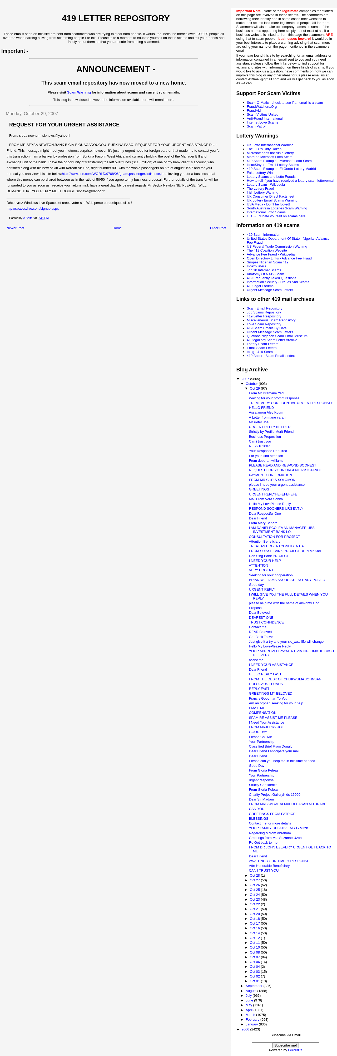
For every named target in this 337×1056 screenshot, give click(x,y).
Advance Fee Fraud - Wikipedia (271, 254)
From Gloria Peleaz (264, 770)
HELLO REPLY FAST (265, 674)
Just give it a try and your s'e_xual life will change (286, 642)
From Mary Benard (263, 523)
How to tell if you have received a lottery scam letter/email (290, 181)
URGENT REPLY (262, 589)
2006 (246, 1029)
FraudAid (254, 110)
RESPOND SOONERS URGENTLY (276, 508)
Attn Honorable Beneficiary (269, 866)
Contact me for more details (270, 823)
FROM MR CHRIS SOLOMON (272, 480)
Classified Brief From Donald (271, 746)
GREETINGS (259, 489)
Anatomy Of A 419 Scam (265, 274)
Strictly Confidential (263, 785)
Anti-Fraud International (265, 118)
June (250, 1000)
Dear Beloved (259, 613)
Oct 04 (255, 967)
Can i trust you (260, 441)
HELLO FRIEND (261, 408)
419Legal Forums (260, 286)
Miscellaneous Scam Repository (271, 320)
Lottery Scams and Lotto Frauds (271, 177)
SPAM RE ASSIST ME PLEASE (273, 718)
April (250, 1010)
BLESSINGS (259, 819)
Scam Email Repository (265, 308)
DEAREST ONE (261, 618)
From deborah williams (266, 461)
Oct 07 (255, 957)
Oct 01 (255, 981)
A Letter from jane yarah (267, 417)
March (251, 1015)
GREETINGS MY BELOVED (270, 693)
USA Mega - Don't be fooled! (268, 204)
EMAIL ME (257, 708)
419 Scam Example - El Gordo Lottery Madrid (281, 169)
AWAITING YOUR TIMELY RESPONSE (279, 861)
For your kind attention (266, 456)
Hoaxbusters (256, 266)
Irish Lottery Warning (262, 192)
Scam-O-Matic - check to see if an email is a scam (285, 103)
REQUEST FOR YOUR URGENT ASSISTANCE (285, 470)
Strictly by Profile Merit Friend (271, 432)
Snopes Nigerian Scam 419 (268, 262)
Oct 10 (255, 947)
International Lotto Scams (266, 212)
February (253, 1019)
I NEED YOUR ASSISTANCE (271, 665)
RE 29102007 (259, 446)
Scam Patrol (256, 126)
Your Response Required (268, 451)
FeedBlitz (295, 1050)
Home (117, 228)
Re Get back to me (263, 842)
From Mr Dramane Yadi (267, 393)
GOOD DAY (258, 732)
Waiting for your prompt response (274, 398)
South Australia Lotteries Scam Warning (277, 208)
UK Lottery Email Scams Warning (272, 200)
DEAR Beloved (260, 632)
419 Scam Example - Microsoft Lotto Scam (279, 161)
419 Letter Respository (264, 316)
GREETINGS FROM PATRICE (272, 814)
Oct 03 (255, 972)
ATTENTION (258, 565)
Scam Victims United (263, 114)
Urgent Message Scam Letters (270, 290)
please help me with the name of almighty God (284, 603)
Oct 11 (255, 943)
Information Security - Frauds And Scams (278, 282)
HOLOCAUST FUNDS (266, 684)
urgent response (261, 780)
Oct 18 (255, 919)
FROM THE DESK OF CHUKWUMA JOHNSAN (285, 679)
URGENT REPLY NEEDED (270, 427)
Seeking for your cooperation (271, 575)
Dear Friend (258, 518)
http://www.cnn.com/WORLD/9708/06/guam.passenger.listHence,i (112, 174)
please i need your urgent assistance (277, 485)
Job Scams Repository (264, 312)
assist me (256, 660)
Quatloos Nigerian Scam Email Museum (277, 336)
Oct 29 (255, 388)
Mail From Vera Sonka (266, 499)
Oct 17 (255, 923)
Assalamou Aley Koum (266, 412)
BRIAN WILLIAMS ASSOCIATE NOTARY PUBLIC (287, 580)
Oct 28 (255, 875)
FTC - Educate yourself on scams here (276, 216)
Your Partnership (261, 742)
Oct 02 (255, 976)
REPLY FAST (259, 689)
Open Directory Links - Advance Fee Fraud (279, 258)
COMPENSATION (263, 713)
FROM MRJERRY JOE (266, 727)
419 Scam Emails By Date (267, 328)
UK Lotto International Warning (270, 145)
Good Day (257, 766)
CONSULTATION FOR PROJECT (274, 537)
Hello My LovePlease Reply (270, 504)
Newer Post (15, 228)
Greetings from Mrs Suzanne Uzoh (275, 838)
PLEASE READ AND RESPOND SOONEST (282, 465)
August (251, 991)
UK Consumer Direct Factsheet (270, 196)
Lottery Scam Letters (263, 344)
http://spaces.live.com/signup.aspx (33, 208)
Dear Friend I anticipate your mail (274, 751)
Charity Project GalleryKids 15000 (274, 795)
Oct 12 (255, 938)
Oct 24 (255, 895)
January (252, 1024)
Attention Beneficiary (264, 541)
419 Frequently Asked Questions (271, 278)
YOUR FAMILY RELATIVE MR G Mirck (278, 828)
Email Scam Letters (262, 348)
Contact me (257, 627)
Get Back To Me (261, 637)
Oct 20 (255, 914)
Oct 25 (255, 890)
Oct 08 (255, 952)
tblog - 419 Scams (261, 352)
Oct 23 (255, 899)
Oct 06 (255, 962)
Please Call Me (260, 737)
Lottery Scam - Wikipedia (266, 184)
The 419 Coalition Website (267, 250)
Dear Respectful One (265, 513)
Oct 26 (255, 885)
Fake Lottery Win (260, 173)
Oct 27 (255, 880)
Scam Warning (79, 92)
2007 (246, 379)
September (254, 986)
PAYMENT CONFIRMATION (270, 475)
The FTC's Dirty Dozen (264, 149)
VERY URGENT (261, 570)
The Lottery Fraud (260, 188)
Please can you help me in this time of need (282, 761)
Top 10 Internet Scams (264, 270)
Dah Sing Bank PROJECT (269, 556)
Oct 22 (255, 904)
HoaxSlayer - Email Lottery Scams (273, 165)
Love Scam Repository (264, 324)
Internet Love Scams (262, 122)
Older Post (218, 228)
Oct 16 (255, 928)
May (249, 1005)
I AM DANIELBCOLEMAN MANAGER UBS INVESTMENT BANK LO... (282, 530)
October (252, 384)
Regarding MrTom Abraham (270, 833)
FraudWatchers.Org (262, 107)
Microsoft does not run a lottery (270, 153)
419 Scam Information (263, 235)
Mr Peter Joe (259, 422)
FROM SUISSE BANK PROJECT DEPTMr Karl (285, 551)
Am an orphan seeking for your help (276, 703)
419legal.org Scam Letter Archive (272, 340)
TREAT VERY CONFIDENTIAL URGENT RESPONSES (291, 403)
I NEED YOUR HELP (265, 561)
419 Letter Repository (116, 18)
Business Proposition (265, 437)
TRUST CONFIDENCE (266, 622)
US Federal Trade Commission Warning (277, 246)
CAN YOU (257, 809)
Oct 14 (255, 933)
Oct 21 (255, 909)
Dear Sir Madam (261, 799)
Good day (256, 585)
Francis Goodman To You (268, 698)
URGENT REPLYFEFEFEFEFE (273, 494)
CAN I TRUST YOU (264, 870)
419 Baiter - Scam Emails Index (271, 356)
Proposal (255, 608)
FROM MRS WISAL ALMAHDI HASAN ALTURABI (287, 804)
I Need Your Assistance (266, 722)
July (249, 996)
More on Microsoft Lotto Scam (270, 157)
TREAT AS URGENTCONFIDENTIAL (277, 546)
